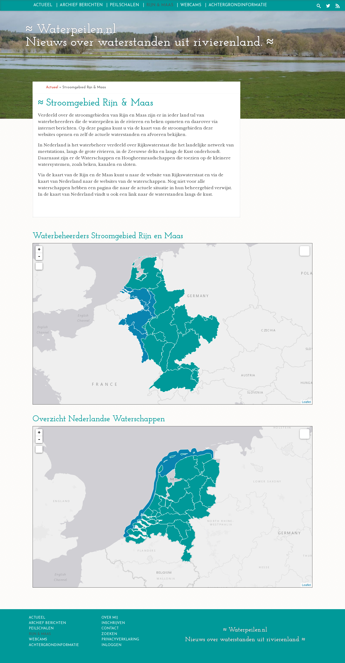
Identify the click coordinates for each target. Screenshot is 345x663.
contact (110, 628)
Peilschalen (124, 5)
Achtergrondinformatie (238, 5)
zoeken (109, 634)
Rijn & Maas (159, 5)
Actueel (42, 5)
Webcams (190, 5)
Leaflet (306, 402)
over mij (109, 617)
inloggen (111, 645)
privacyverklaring (120, 639)
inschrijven (113, 623)
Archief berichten (81, 5)
